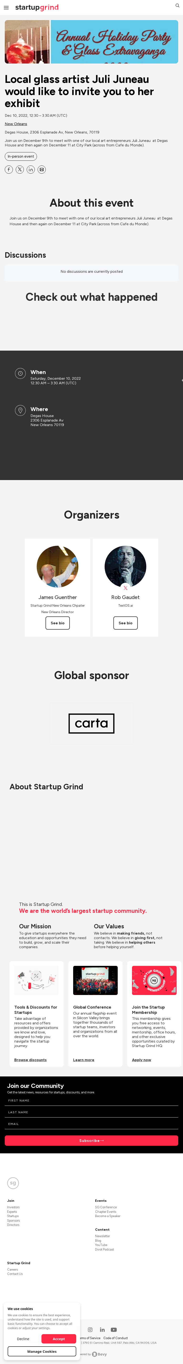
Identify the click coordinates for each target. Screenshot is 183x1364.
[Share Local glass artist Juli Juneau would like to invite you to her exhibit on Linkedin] (31, 170)
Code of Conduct (115, 1338)
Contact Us (15, 1274)
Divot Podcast (104, 1249)
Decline (23, 1338)
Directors (13, 1225)
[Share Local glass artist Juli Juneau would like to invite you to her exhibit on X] (20, 170)
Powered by (91, 1354)
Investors (13, 1207)
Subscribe (89, 1140)
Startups (13, 1216)
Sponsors (13, 1220)
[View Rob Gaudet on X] (125, 588)
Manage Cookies (42, 1351)
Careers (12, 1269)
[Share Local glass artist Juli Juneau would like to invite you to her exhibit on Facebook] (9, 170)
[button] (177, 6)
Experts (12, 1212)
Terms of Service (89, 1338)
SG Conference (106, 1207)
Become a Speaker (107, 1216)
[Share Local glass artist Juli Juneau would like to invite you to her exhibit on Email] (42, 170)
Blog (98, 1240)
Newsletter (102, 1236)
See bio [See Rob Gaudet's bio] (125, 623)
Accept (59, 1338)
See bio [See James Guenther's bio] (58, 623)
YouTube (101, 1245)
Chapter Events (105, 1212)
